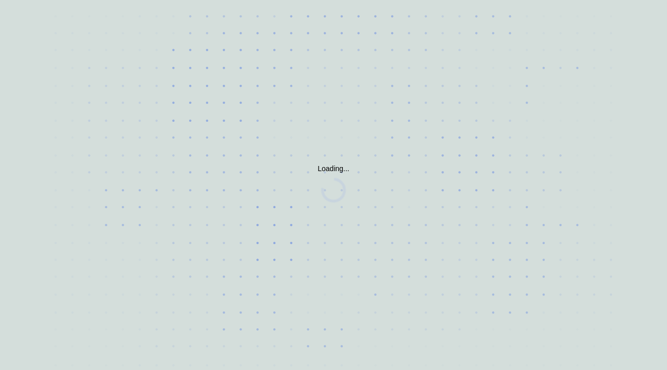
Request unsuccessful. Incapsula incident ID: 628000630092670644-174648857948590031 (333, 185)
